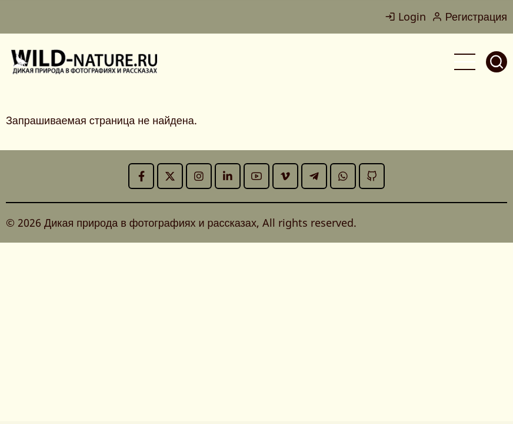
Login (405, 16)
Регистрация (469, 16)
